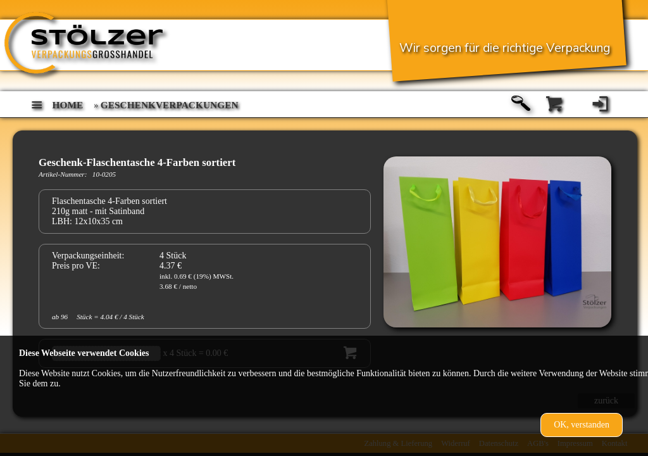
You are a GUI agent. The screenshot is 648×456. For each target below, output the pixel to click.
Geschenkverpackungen (170, 104)
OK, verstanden (581, 424)
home (68, 104)
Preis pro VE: (76, 265)
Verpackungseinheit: (88, 255)
